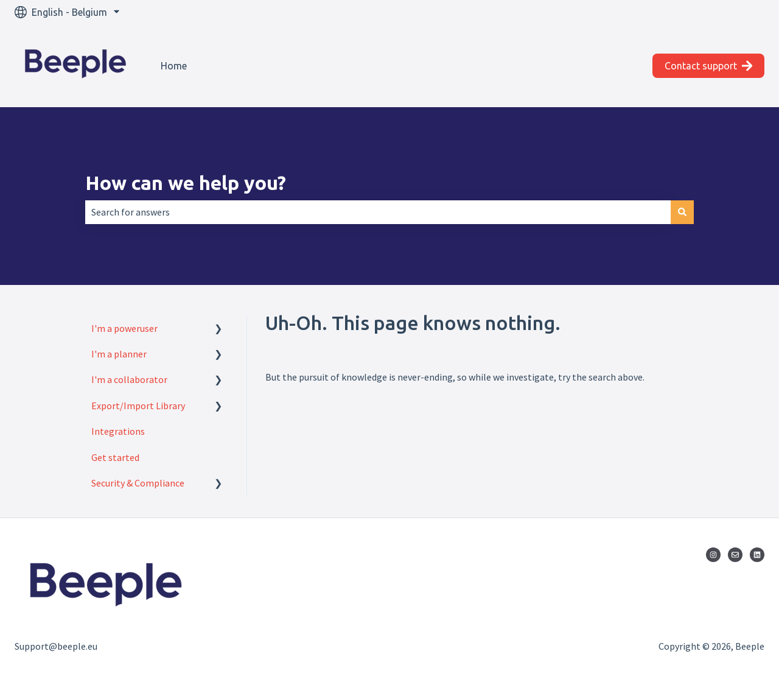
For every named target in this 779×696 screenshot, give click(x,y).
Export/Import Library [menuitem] (138, 405)
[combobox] (378, 211)
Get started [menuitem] (115, 457)
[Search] (682, 211)
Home (174, 65)
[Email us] (735, 554)
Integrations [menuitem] (118, 431)
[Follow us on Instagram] (713, 554)
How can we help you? (185, 183)
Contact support (709, 66)
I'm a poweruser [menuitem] (124, 328)
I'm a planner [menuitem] (119, 354)
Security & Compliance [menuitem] (137, 483)
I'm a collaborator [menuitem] (129, 379)
